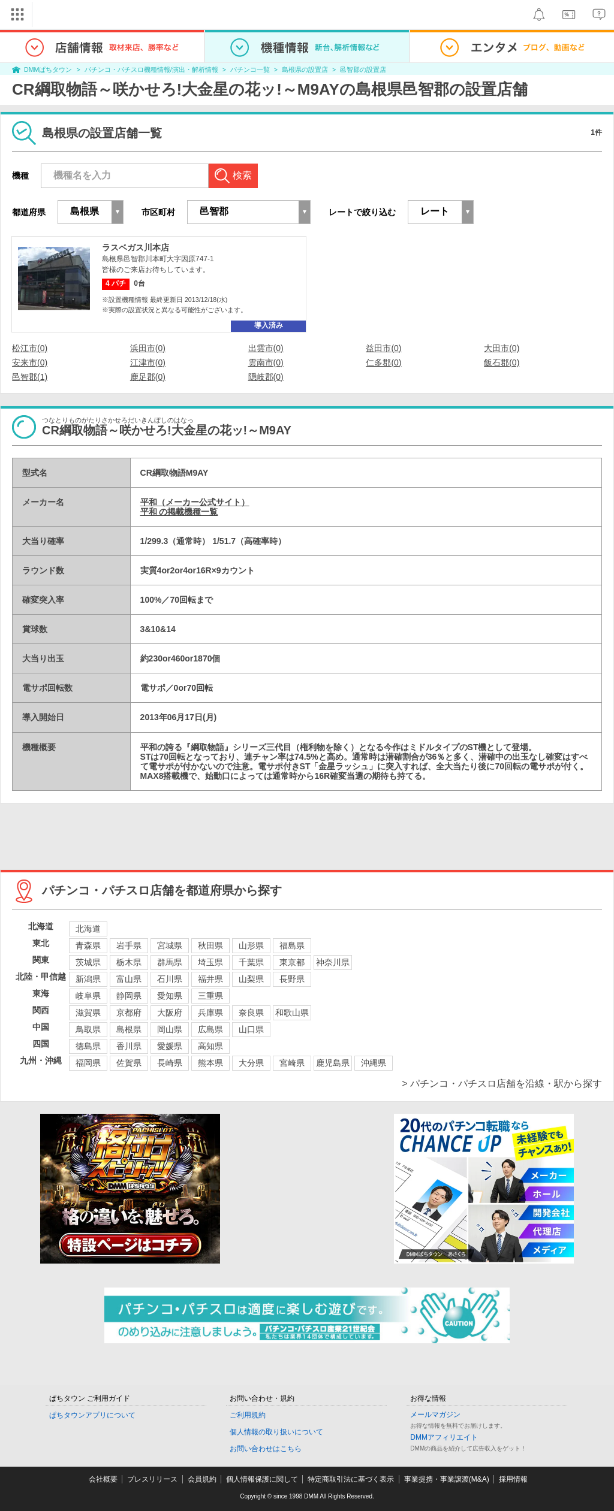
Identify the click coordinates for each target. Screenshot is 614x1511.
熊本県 (210, 1063)
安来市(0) (29, 362)
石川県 (169, 979)
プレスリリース (152, 1479)
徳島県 (88, 1046)
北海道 (88, 928)
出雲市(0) (266, 348)
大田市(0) (501, 348)
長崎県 (169, 1063)
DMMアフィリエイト (444, 1437)
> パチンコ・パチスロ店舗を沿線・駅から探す (502, 1083)
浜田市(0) (147, 348)
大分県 (251, 1063)
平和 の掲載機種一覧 (179, 511)
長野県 (292, 979)
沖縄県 (373, 1063)
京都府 (129, 1012)
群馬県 (169, 962)
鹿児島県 (333, 1063)
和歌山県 (292, 1012)
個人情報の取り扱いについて (276, 1432)
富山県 (129, 979)
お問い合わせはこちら (266, 1448)
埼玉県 (210, 962)
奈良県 (251, 1012)
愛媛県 (169, 1046)
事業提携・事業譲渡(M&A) (446, 1479)
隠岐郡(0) (266, 377)
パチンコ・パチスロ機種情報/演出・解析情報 (151, 69)
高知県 (210, 1046)
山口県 (251, 1029)
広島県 (210, 1029)
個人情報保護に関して (262, 1479)
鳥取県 (88, 1029)
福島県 (292, 945)
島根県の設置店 (305, 69)
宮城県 (169, 945)
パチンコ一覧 (250, 69)
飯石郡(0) (501, 362)
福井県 (210, 979)
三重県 (210, 996)
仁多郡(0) (383, 362)
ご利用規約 (248, 1415)
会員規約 (202, 1479)
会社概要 (103, 1479)
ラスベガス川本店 (135, 247)
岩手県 (129, 945)
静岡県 (129, 996)
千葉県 (251, 962)
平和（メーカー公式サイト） (194, 502)
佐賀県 (129, 1063)
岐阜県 (88, 996)
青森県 (88, 945)
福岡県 (88, 1063)
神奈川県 (333, 962)
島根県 (129, 1029)
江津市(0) (147, 362)
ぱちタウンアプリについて (92, 1415)
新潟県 (88, 979)
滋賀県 (88, 1012)
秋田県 (210, 945)
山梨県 (251, 979)
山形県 (251, 945)
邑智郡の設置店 (363, 69)
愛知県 (169, 996)
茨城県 (88, 962)
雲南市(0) (266, 362)
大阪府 (169, 1012)
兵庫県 (210, 1012)
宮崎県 (292, 1063)
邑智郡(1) (29, 377)
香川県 (129, 1046)
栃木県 (129, 962)
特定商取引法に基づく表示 (351, 1479)
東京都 (292, 962)
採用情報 (513, 1479)
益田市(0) (383, 348)
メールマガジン (435, 1414)
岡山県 (169, 1029)
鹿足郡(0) (147, 377)
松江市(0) (29, 348)
